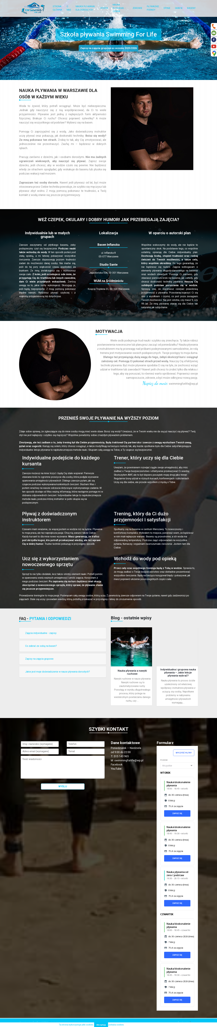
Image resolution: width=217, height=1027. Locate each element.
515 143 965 (121, 756)
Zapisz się (177, 813)
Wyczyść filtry (184, 752)
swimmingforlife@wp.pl (183, 383)
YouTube (116, 768)
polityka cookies (116, 1024)
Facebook (117, 764)
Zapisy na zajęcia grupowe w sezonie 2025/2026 (108, 48)
